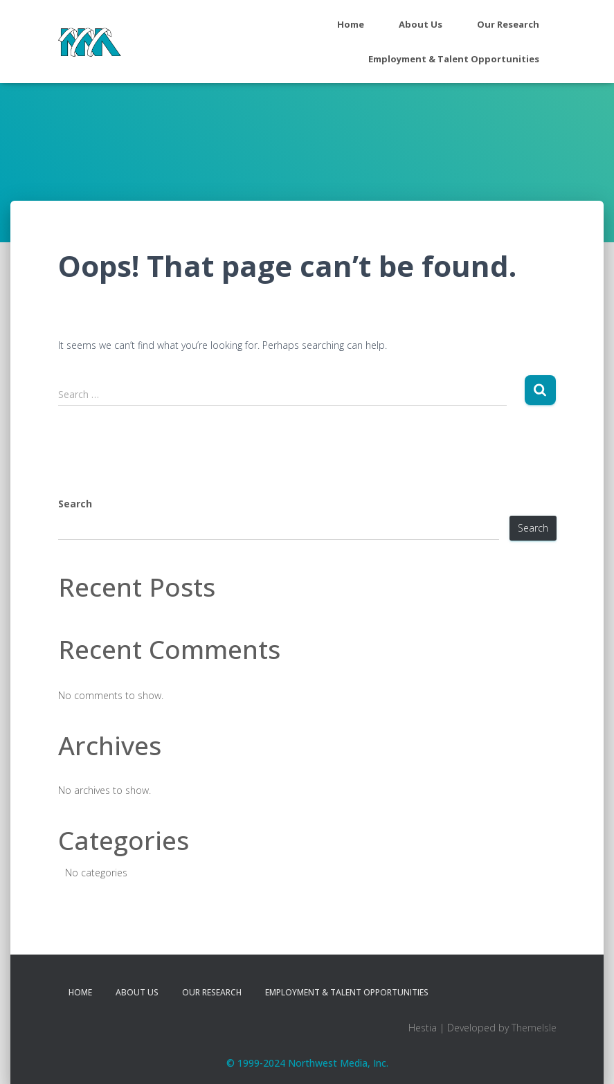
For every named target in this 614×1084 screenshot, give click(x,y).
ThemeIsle (534, 1027)
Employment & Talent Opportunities (453, 59)
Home (350, 24)
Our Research (508, 24)
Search (75, 503)
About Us (420, 24)
